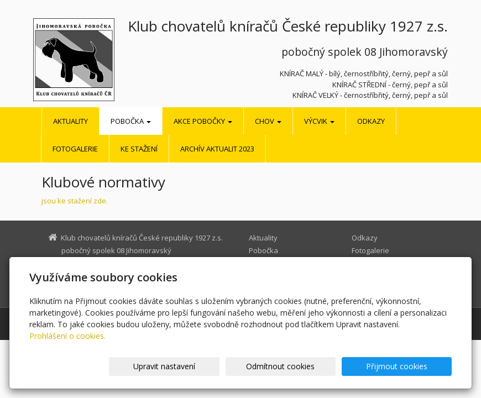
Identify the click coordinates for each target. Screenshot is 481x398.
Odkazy (371, 121)
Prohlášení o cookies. (67, 336)
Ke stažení (139, 149)
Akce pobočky (203, 121)
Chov (268, 121)
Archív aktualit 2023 (217, 149)
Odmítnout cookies (319, 366)
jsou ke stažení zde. (74, 201)
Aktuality (70, 121)
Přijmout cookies (409, 366)
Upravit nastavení (228, 366)
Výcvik (319, 121)
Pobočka (131, 121)
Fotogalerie (75, 149)
